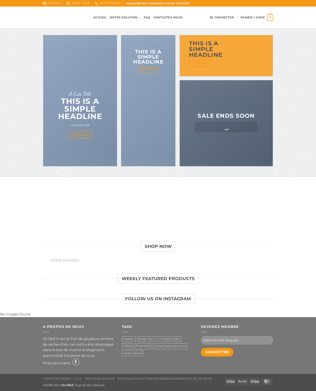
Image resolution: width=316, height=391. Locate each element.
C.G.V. (78, 378)
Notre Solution (125, 18)
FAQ (147, 17)
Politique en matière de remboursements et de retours (165, 378)
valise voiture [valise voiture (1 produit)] (132, 353)
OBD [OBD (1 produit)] (176, 339)
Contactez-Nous (168, 17)
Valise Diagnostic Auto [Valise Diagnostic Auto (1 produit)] (170, 346)
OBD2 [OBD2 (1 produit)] (127, 346)
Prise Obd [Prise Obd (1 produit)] (143, 346)
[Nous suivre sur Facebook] (75, 362)
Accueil (100, 17)
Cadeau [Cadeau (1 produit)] (128, 339)
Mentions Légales (100, 378)
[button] (222, 17)
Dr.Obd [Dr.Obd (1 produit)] (163, 339)
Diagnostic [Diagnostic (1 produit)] (146, 339)
